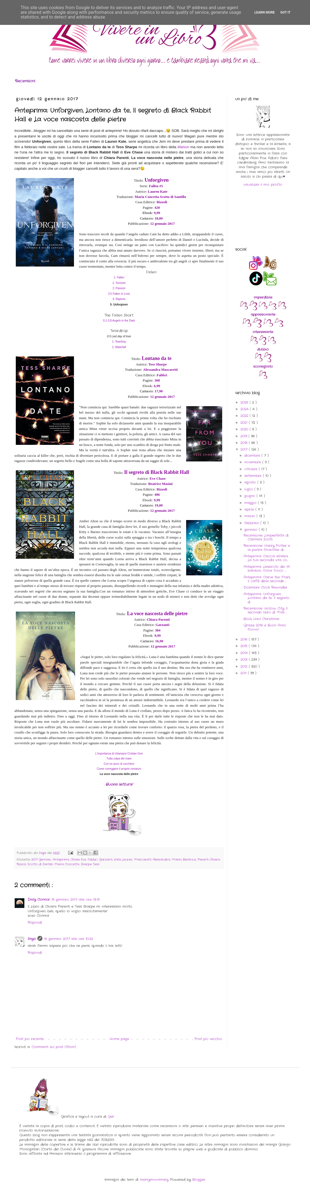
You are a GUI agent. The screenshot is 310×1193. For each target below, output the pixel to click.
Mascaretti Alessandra (152, 859)
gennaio (251, 529)
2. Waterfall (119, 347)
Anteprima (61, 859)
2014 (244, 653)
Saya (32, 938)
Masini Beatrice (184, 859)
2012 (244, 666)
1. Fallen (119, 277)
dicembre (253, 455)
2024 (245, 409)
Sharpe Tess (90, 864)
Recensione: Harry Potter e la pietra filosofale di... (267, 547)
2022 (245, 415)
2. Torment (118, 282)
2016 (244, 639)
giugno (250, 496)
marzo (250, 516)
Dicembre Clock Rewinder (265, 587)
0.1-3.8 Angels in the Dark (119, 320)
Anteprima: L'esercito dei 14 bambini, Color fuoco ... (267, 568)
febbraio (252, 523)
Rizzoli (21, 864)
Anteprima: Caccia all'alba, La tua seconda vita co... (266, 558)
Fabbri (92, 859)
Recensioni (25, 81)
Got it (285, 12)
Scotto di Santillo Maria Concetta (53, 864)
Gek (111, 1116)
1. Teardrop (119, 341)
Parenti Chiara (209, 859)
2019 (244, 436)
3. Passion (118, 288)
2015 (244, 646)
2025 (245, 402)
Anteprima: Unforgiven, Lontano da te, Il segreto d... (266, 598)
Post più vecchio (208, 1039)
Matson (183, 147)
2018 (244, 442)
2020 (245, 429)
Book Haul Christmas (261, 619)
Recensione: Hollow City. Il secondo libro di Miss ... (266, 610)
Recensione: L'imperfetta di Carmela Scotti (266, 537)
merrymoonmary (154, 1179)
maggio (251, 502)
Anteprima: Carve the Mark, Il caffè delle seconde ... (267, 579)
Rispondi (35, 922)
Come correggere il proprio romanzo (119, 768)
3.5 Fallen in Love (119, 293)
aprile (249, 509)
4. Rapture (118, 299)
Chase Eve (78, 859)
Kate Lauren (123, 859)
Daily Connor (39, 899)
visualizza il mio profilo (263, 184)
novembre (253, 462)
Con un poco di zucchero (119, 763)
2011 (244, 673)
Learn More (264, 12)
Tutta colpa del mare (119, 758)
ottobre (251, 469)
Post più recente (30, 1039)
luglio (249, 489)
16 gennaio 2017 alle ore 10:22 (68, 938)
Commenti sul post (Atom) (54, 1047)
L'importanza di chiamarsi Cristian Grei (119, 753)
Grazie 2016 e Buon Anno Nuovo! (265, 627)
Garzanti (105, 859)
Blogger (198, 1179)
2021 (244, 422)
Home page (119, 1039)
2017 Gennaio (41, 859)
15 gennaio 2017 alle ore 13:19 (75, 899)
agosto (250, 482)
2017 (244, 449)
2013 (244, 659)
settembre (253, 475)
